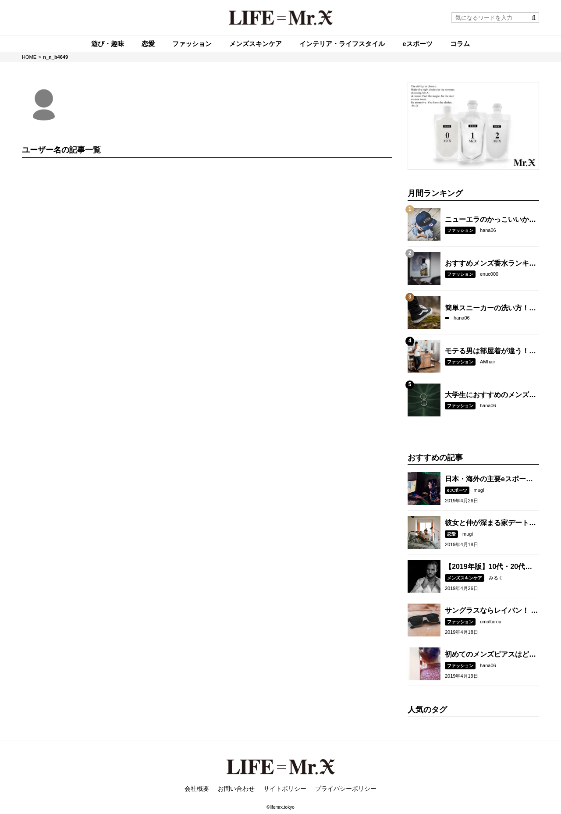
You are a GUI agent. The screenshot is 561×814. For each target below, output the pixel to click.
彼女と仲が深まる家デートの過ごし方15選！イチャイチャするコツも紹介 (491, 523)
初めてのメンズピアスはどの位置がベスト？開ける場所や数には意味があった (490, 654)
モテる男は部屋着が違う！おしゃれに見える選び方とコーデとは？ (490, 351)
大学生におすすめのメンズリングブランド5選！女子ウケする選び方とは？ (490, 395)
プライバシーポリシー (345, 788)
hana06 (488, 230)
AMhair (487, 361)
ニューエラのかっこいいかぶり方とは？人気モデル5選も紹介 (490, 220)
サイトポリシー (284, 788)
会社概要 (197, 788)
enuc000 (489, 274)
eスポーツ (457, 490)
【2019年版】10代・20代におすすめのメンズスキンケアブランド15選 (490, 567)
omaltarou (490, 621)
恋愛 (451, 534)
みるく (496, 577)
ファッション (460, 230)
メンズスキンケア (464, 578)
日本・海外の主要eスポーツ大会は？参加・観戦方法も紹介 (490, 479)
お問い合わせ (236, 788)
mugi (479, 490)
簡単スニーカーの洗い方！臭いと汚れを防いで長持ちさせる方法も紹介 (490, 308)
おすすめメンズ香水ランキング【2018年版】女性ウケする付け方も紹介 (491, 263)
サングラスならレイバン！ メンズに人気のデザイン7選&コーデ (491, 611)
